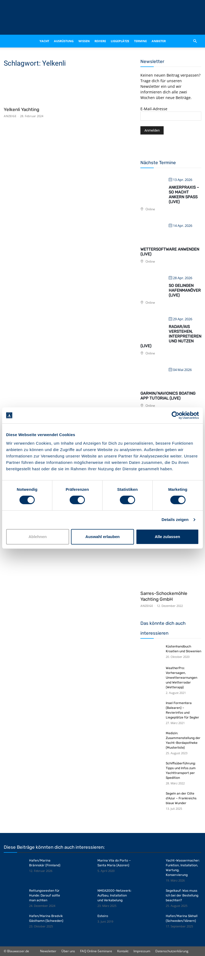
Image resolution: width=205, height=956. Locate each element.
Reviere (100, 41)
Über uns (68, 951)
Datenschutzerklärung (171, 951)
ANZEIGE (10, 116)
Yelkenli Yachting (21, 109)
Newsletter (48, 951)
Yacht (44, 41)
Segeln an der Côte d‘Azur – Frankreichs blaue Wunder (181, 798)
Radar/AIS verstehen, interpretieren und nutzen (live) (170, 336)
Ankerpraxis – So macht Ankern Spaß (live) (184, 194)
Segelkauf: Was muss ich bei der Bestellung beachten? (182, 895)
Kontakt (122, 951)
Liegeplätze (120, 41)
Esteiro (102, 916)
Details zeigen (174, 519)
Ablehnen (38, 536)
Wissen (84, 41)
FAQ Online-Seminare (96, 951)
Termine (140, 41)
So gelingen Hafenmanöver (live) (185, 290)
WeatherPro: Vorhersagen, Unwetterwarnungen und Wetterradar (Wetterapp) (181, 677)
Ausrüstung (64, 41)
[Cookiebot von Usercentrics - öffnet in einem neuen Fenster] (175, 415)
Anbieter (159, 41)
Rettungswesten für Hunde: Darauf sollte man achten (44, 895)
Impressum (141, 951)
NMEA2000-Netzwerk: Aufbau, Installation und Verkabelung (114, 895)
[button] (194, 41)
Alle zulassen (167, 536)
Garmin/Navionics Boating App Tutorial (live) (167, 396)
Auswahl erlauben (102, 536)
